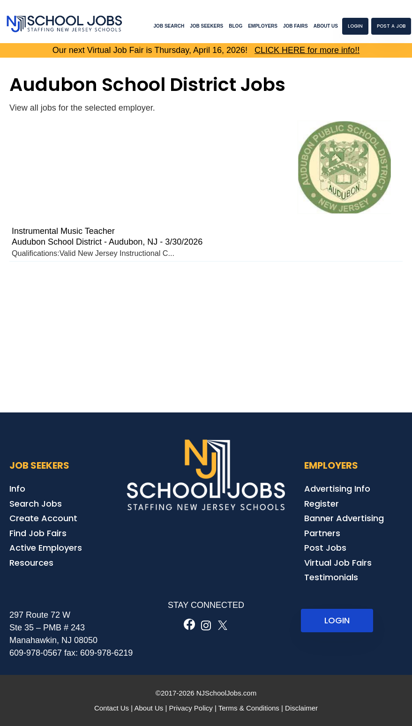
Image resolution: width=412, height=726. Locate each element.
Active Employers (45, 548)
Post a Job (391, 26)
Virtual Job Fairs (338, 563)
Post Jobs (325, 548)
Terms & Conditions (248, 708)
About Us (326, 26)
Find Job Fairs (38, 533)
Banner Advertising (344, 518)
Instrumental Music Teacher (63, 231)
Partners (322, 533)
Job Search (169, 26)
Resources (31, 563)
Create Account (43, 518)
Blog (235, 26)
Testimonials (331, 577)
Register (321, 503)
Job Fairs (295, 26)
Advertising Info (337, 488)
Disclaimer (301, 708)
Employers (262, 26)
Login (355, 26)
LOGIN (337, 620)
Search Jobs (35, 503)
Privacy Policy (190, 708)
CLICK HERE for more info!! (307, 50)
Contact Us (111, 708)
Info (17, 488)
